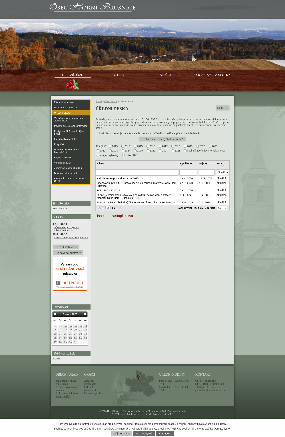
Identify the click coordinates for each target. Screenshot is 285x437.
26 (85, 338)
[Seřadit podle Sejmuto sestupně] (201, 167)
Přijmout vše (121, 433)
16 (70, 334)
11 (80, 329)
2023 (115, 150)
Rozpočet (59, 144)
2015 (140, 146)
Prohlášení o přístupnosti (174, 411)
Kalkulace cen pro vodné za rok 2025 (120, 178)
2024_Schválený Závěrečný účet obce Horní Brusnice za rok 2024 (136, 202)
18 (80, 334)
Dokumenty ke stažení (65, 173)
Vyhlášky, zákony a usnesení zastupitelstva (68, 119)
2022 (102, 150)
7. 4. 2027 (204, 195)
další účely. (220, 423)
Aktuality (89, 380)
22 (65, 338)
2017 (165, 146)
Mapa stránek (154, 411)
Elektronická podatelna (65, 139)
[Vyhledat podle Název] (137, 173)
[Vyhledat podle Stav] (222, 172)
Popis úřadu (61, 383)
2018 (177, 146)
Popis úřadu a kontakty (65, 107)
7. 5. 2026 (204, 202)
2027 (165, 150)
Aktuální (221, 178)
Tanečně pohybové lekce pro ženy (71, 237)
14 (60, 334)
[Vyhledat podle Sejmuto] (207, 173)
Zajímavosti (90, 390)
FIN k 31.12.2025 (109, 190)
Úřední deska (62, 113)
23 (70, 338)
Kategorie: (101, 146)
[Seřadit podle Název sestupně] (108, 164)
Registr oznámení (63, 157)
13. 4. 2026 (186, 178)
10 (75, 329)
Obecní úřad (72, 75)
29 (65, 342)
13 (55, 334)
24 (75, 338)
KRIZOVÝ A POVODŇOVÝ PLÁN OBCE (71, 179)
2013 (115, 146)
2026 (152, 150)
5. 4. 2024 (185, 195)
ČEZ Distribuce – (66, 246)
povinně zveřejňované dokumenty (206, 150)
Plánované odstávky (68, 252)
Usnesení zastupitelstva (114, 216)
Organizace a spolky (212, 75)
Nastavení (164, 433)
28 (60, 325)
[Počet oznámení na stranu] (222, 208)
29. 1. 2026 (186, 190)
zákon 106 (131, 155)
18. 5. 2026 (205, 178)
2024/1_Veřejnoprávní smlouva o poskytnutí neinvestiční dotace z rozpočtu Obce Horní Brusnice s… (134, 196)
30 (70, 342)
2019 (189, 146)
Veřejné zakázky (62, 163)
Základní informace (64, 102)
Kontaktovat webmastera (135, 411)
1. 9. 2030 (204, 183)
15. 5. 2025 (186, 202)
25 (80, 338)
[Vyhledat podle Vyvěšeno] (188, 173)
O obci (119, 75)
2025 (140, 150)
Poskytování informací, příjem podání (69, 132)
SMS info (89, 386)
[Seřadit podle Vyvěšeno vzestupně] (182, 165)
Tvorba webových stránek (139, 414)
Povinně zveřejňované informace (70, 126)
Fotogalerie (90, 383)
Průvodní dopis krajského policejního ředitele (66, 228)
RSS (222, 107)
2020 (202, 146)
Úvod (99, 101)
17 (75, 334)
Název (101, 163)
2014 (127, 146)
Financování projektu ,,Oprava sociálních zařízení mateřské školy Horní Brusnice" (137, 184)
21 (60, 338)
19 (85, 334)
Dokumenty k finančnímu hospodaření (66, 150)
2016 (152, 146)
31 (75, 342)
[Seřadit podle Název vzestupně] (108, 163)
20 (55, 338)
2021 (214, 146)
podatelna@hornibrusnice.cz (210, 390)
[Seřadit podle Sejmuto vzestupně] (201, 165)
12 (85, 329)
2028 (177, 150)
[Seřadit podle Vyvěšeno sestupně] (182, 167)
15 (65, 334)
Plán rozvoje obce (93, 393)
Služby (166, 75)
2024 (127, 150)
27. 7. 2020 (186, 183)
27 (55, 325)
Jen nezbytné (144, 433)
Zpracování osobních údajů (68, 168)
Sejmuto (205, 163)
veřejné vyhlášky (109, 155)
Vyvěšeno (187, 163)
